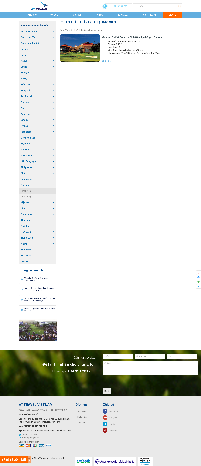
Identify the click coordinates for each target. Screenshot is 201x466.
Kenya (24, 61)
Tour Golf (77, 15)
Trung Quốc (27, 237)
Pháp (23, 173)
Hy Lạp (24, 126)
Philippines (26, 167)
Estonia (25, 120)
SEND (106, 391)
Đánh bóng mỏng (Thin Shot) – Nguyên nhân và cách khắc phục (39, 299)
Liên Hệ (172, 15)
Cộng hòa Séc (28, 137)
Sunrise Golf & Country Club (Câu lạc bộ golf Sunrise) (133, 37)
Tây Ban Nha (27, 96)
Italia (23, 55)
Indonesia (26, 131)
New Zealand (27, 155)
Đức (23, 108)
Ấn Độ (24, 243)
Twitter (109, 424)
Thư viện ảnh (122, 15)
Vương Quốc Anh (29, 31)
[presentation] (124, 382)
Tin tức (99, 15)
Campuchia (27, 214)
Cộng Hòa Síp (28, 37)
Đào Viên (26, 191)
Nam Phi (25, 149)
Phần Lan (25, 84)
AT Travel (81, 411)
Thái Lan (25, 220)
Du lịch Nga (82, 417)
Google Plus (111, 417)
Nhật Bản (25, 226)
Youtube (110, 430)
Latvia (24, 67)
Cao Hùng (26, 196)
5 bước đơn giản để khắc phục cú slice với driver (39, 310)
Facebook (110, 411)
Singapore (26, 179)
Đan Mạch (26, 102)
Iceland (24, 49)
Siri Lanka (26, 255)
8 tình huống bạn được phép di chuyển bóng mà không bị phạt (39, 289)
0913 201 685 (14, 460)
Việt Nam (25, 202)
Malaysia (25, 72)
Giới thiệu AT (149, 15)
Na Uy (24, 78)
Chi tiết (106, 61)
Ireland (24, 261)
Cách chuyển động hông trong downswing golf (36, 279)
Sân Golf (54, 15)
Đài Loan (25, 185)
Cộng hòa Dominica (31, 43)
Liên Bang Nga (28, 161)
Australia (25, 114)
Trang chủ (31, 15)
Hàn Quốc (26, 232)
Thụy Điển (26, 90)
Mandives (26, 249)
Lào (23, 208)
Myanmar (26, 143)
